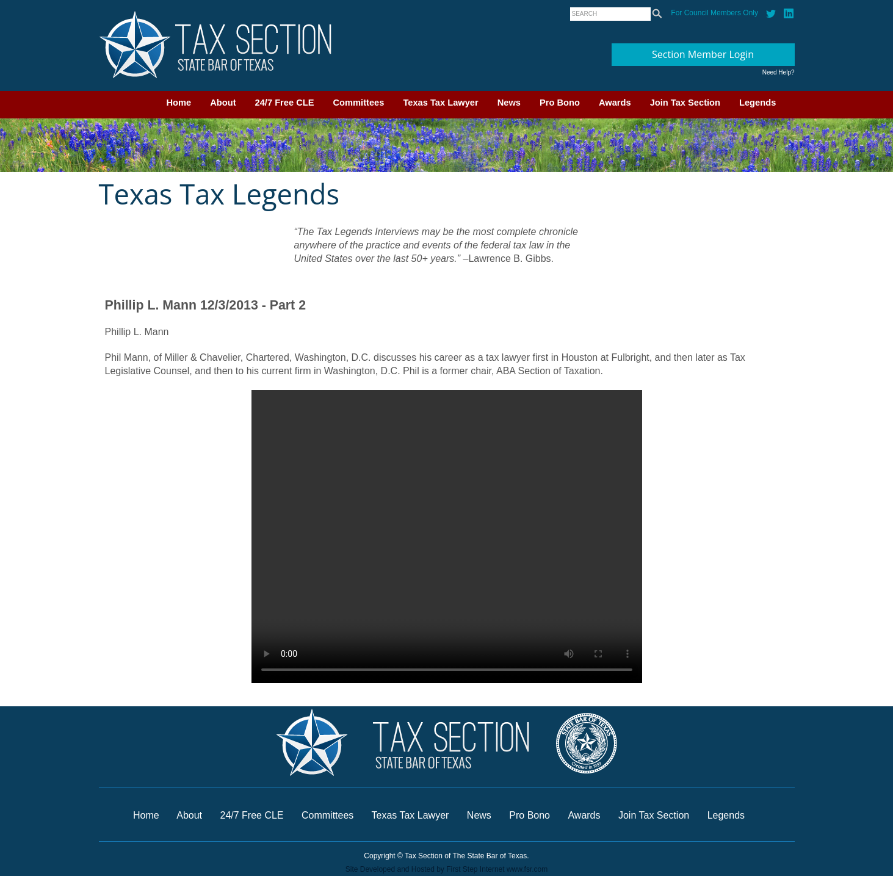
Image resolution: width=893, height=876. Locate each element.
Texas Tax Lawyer (440, 102)
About (223, 102)
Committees (359, 102)
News (509, 102)
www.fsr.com (527, 869)
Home (179, 102)
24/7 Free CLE (284, 102)
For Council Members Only (714, 13)
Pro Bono (560, 102)
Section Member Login (703, 54)
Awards (615, 102)
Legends (757, 102)
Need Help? (778, 72)
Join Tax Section (685, 102)
